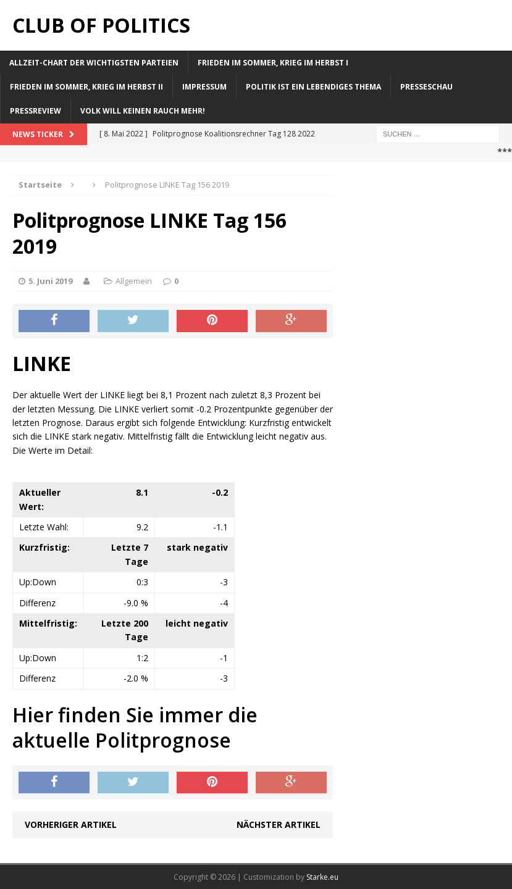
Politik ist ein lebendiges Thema (313, 86)
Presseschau (426, 86)
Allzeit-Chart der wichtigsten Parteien (93, 62)
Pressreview (35, 111)
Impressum (204, 86)
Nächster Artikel (279, 824)
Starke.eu (322, 877)
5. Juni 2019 (50, 280)
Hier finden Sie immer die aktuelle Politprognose (135, 727)
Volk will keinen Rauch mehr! (142, 111)
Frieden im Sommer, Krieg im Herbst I (273, 62)
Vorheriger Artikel (71, 824)
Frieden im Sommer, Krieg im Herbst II (86, 86)
